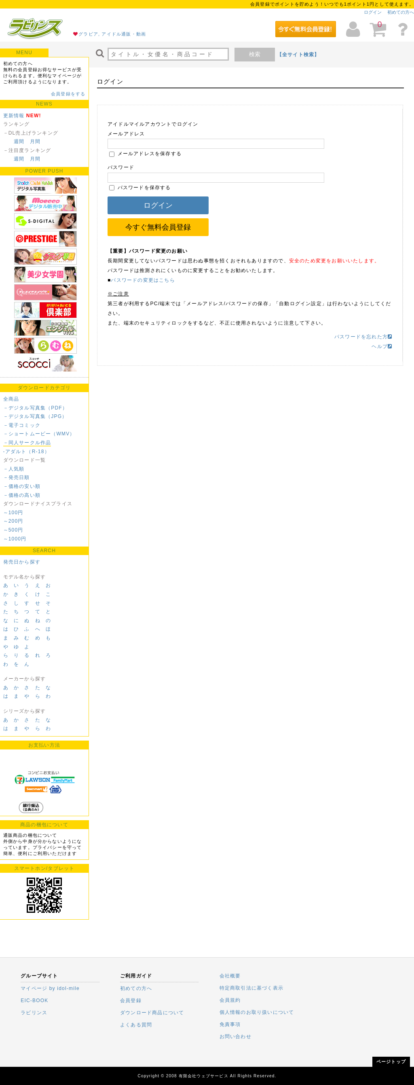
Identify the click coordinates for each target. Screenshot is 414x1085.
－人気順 (14, 469)
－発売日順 (16, 477)
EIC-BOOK (34, 1000)
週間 (19, 141)
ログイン (373, 12)
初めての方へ (400, 12)
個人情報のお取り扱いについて (257, 1012)
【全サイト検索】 (298, 54)
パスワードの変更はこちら (143, 280)
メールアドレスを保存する (145, 153)
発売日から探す (21, 562)
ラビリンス (34, 1012)
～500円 (13, 530)
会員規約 (230, 1000)
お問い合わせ (235, 1036)
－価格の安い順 (21, 486)
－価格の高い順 (21, 495)
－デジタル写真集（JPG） (35, 416)
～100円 (13, 512)
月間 (35, 141)
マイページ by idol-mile (50, 988)
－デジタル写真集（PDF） (35, 408)
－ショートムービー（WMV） (39, 434)
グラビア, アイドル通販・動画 (112, 34)
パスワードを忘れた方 (363, 337)
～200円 (13, 521)
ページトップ (391, 1061)
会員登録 (131, 1000)
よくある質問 (136, 1025)
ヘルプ (382, 346)
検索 (254, 54)
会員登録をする (68, 93)
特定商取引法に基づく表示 (251, 988)
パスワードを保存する (140, 187)
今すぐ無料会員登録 (158, 227)
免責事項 (230, 1024)
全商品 (11, 399)
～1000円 (15, 539)
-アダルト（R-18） (26, 451)
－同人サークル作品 (27, 442)
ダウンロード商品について (152, 1012)
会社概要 (230, 976)
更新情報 (14, 115)
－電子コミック (21, 425)
